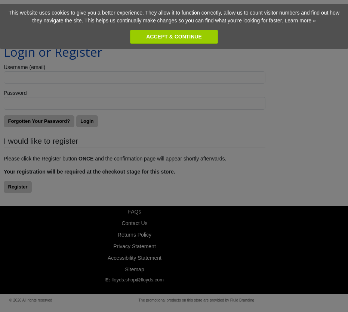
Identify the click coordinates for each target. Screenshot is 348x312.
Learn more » (299, 21)
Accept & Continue (174, 37)
